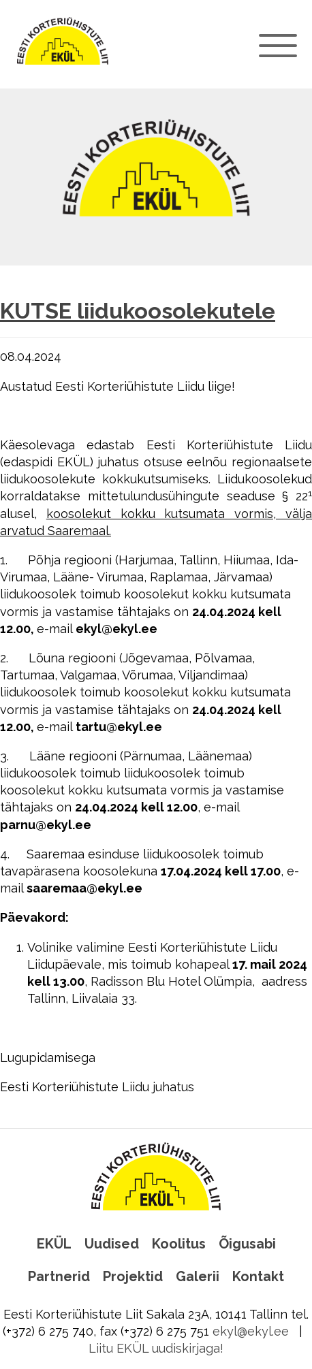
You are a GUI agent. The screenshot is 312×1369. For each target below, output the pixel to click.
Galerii (197, 1276)
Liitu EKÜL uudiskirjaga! (156, 1348)
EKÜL (54, 1244)
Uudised (111, 1244)
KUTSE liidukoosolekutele (137, 311)
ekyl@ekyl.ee (251, 1331)
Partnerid (59, 1276)
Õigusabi (247, 1244)
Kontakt (258, 1276)
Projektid (133, 1276)
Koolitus (179, 1244)
